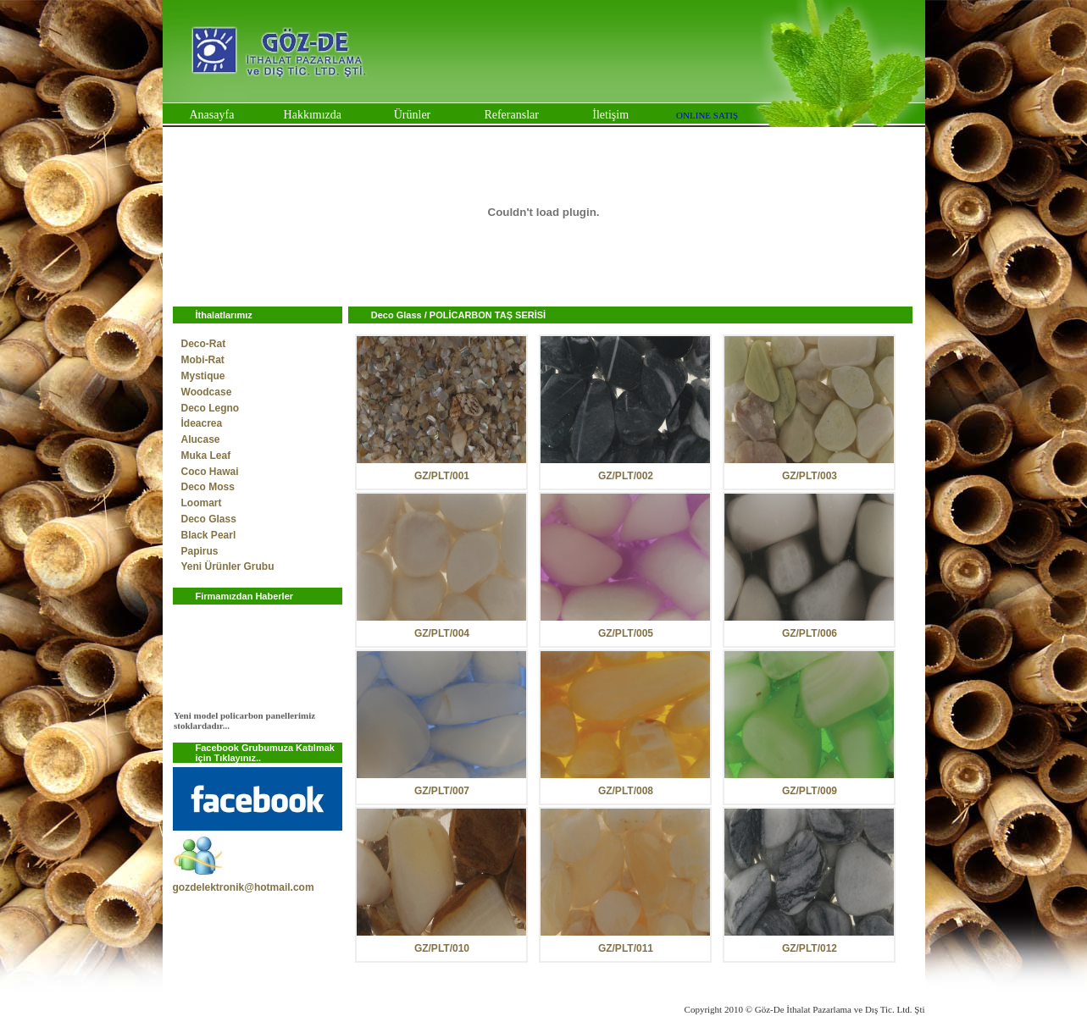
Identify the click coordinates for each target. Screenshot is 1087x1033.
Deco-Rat (203, 344)
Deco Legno (210, 408)
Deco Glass (208, 519)
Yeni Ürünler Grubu (228, 566)
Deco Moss (208, 487)
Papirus (200, 551)
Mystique (203, 376)
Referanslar (511, 114)
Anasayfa (211, 114)
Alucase (200, 439)
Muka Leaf (206, 455)
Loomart (201, 503)
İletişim (610, 114)
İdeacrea (202, 423)
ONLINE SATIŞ (707, 115)
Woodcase (206, 392)
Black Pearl (208, 535)
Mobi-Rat (203, 360)
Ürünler (412, 114)
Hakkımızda (312, 114)
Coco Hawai (210, 472)
